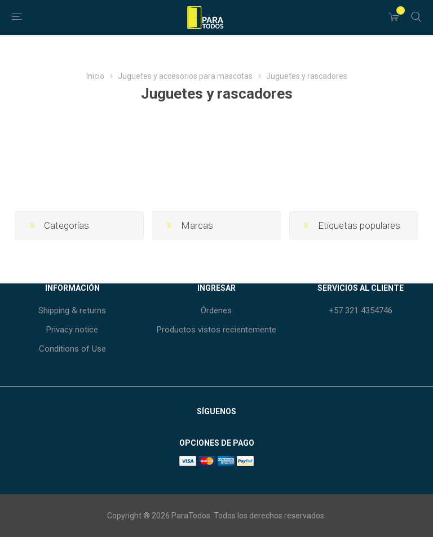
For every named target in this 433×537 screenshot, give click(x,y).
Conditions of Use (72, 349)
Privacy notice (72, 330)
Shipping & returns (72, 310)
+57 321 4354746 (360, 310)
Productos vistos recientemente (216, 330)
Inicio (95, 76)
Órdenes (216, 310)
